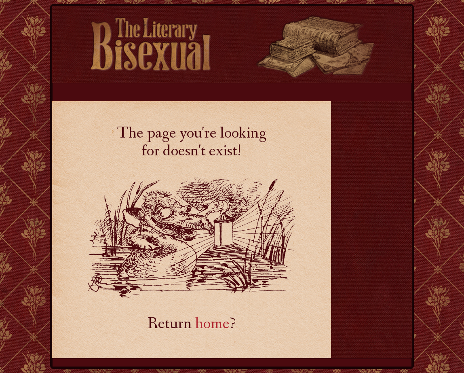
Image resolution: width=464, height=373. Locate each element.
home (212, 325)
